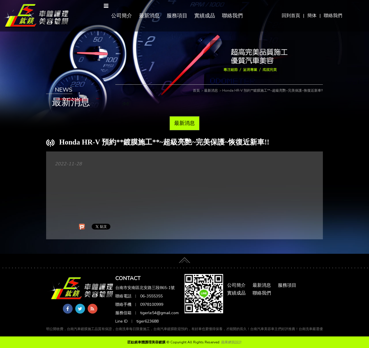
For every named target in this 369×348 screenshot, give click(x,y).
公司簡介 (121, 15)
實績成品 (204, 15)
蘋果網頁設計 (231, 342)
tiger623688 (147, 321)
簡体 (312, 15)
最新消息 (149, 15)
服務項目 (177, 15)
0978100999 (151, 304)
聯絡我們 (333, 15)
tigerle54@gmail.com (159, 313)
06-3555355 (151, 296)
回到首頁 (291, 15)
